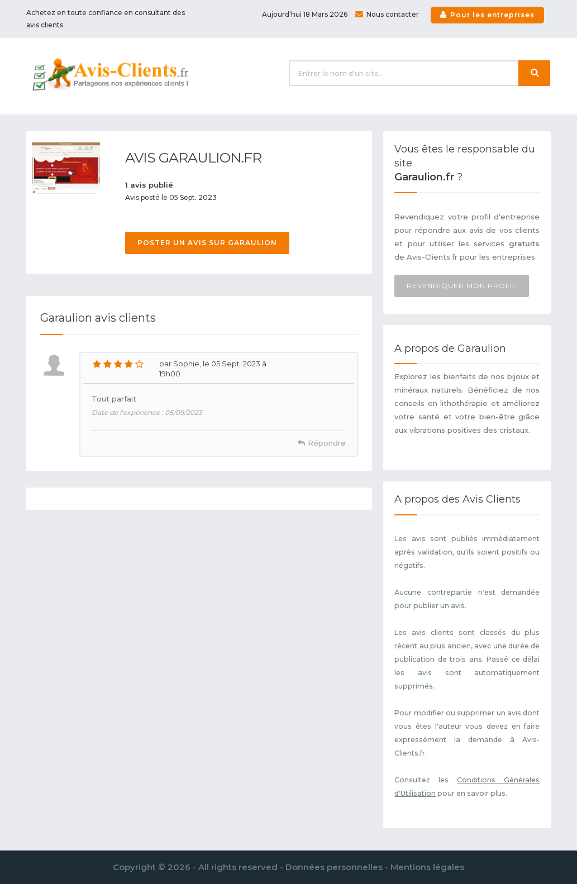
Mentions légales (427, 867)
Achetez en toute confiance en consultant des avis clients (105, 18)
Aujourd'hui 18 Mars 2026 (304, 14)
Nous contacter (387, 14)
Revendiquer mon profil (462, 285)
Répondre (327, 442)
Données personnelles (334, 867)
